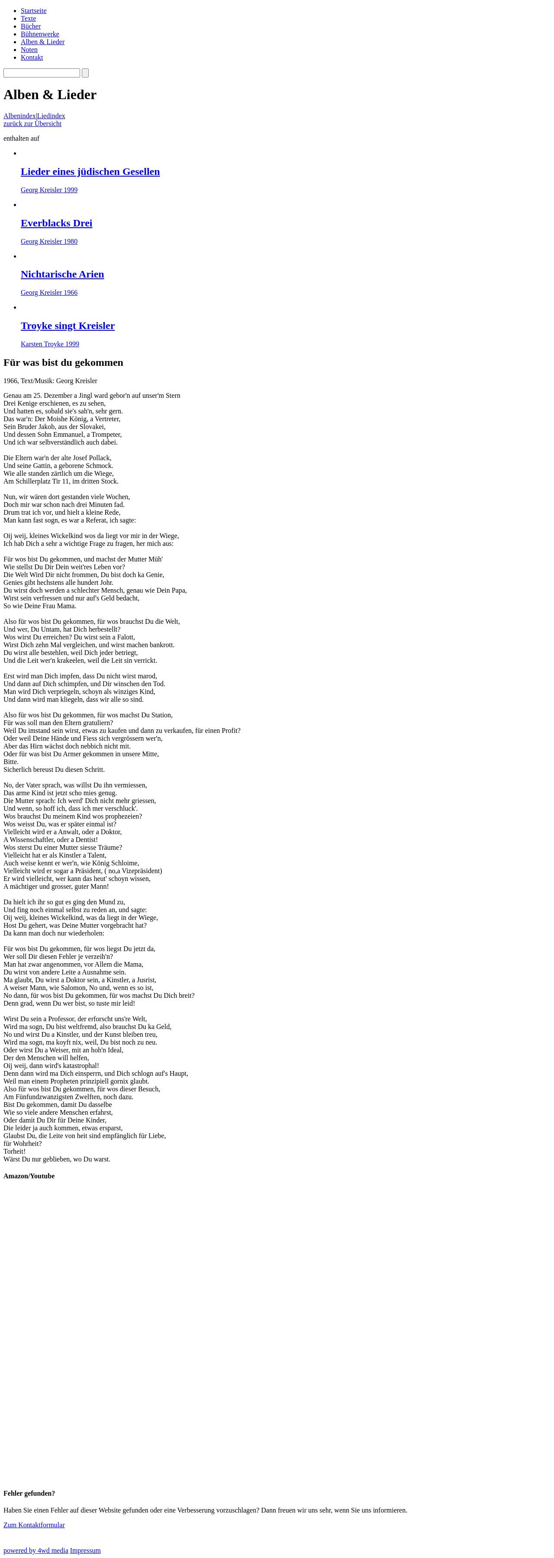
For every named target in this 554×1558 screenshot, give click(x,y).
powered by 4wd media (35, 1550)
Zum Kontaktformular (34, 1525)
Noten (29, 49)
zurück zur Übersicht (32, 123)
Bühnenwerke (40, 34)
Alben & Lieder (42, 41)
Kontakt (32, 57)
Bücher (31, 26)
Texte (28, 18)
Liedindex (51, 115)
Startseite (34, 10)
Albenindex (19, 115)
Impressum (85, 1550)
